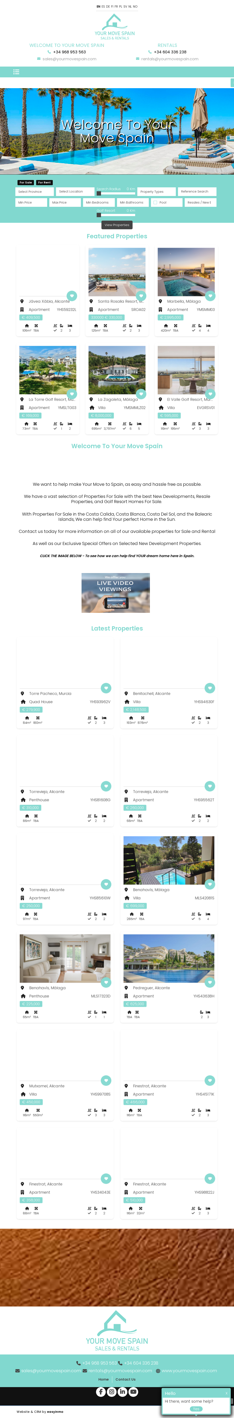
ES (103, 6)
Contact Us (125, 1379)
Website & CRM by (40, 1412)
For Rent (44, 182)
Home (103, 1379)
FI (112, 6)
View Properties (117, 225)
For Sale (26, 182)
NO (135, 6)
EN (98, 6)
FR (116, 6)
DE (108, 6)
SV (125, 6)
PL (120, 6)
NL (130, 6)
